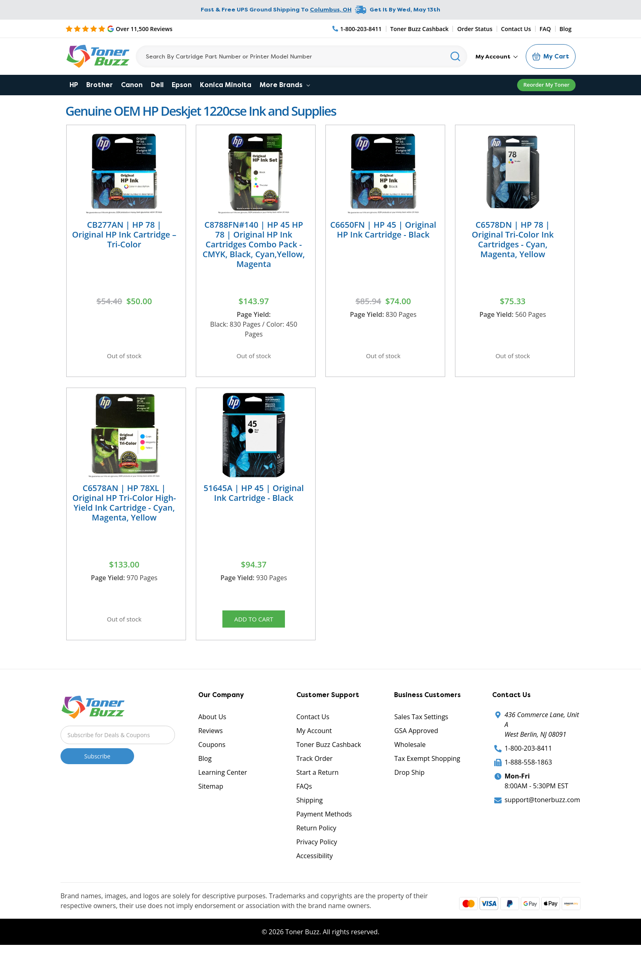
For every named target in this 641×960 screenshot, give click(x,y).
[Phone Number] (357, 29)
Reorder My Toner (546, 84)
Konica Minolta (225, 85)
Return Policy (316, 836)
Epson (182, 85)
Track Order (314, 766)
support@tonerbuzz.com (542, 807)
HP (73, 85)
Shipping (309, 808)
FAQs (304, 794)
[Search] (301, 56)
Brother (99, 85)
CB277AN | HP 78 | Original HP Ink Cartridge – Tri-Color (124, 234)
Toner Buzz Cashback (419, 29)
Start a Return (317, 780)
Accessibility (314, 863)
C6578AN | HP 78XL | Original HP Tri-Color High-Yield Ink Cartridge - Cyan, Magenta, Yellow (124, 507)
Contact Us (516, 29)
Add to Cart (254, 624)
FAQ (545, 29)
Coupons (211, 752)
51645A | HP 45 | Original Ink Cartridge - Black (254, 497)
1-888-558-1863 (528, 770)
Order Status (474, 29)
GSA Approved (416, 738)
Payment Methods (324, 822)
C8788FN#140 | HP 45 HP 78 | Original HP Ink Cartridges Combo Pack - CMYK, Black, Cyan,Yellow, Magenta (253, 244)
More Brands (285, 85)
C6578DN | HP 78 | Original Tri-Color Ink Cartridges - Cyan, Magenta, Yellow (513, 239)
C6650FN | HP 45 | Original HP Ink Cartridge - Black (383, 229)
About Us (212, 724)
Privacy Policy (316, 850)
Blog (566, 29)
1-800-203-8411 (528, 756)
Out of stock (124, 356)
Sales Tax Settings (421, 724)
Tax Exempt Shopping (427, 766)
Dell (157, 85)
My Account (496, 56)
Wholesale (410, 752)
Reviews (210, 738)
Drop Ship (409, 780)
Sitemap (210, 794)
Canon (132, 85)
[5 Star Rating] (119, 28)
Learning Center (222, 780)
